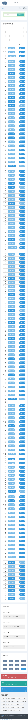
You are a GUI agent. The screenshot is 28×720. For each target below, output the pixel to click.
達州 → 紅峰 (23, 215)
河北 (11, 665)
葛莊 (8, 707)
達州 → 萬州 (23, 475)
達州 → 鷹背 (23, 524)
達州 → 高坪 (23, 175)
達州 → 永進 (23, 537)
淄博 (22, 707)
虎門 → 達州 (11, 239)
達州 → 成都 (23, 97)
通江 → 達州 (11, 459)
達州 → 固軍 (23, 199)
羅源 (8, 701)
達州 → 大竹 (23, 125)
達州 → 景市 (23, 262)
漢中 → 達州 (11, 203)
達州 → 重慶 (23, 101)
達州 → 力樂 (23, 302)
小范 (10, 710)
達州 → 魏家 (23, 479)
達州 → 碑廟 (23, 81)
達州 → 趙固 (23, 570)
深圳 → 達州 (11, 425)
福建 (23, 665)
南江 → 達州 (11, 358)
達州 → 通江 (23, 459)
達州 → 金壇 (23, 270)
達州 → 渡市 (23, 141)
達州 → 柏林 (23, 52)
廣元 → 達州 (11, 187)
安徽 (5, 669)
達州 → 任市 (23, 417)
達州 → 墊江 (23, 133)
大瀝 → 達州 (11, 105)
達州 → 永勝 (23, 541)
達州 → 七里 (23, 395)
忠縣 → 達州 (11, 578)
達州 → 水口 (23, 445)
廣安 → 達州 (11, 183)
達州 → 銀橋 (23, 533)
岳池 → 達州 (11, 562)
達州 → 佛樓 (23, 158)
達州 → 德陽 (23, 129)
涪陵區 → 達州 (12, 166)
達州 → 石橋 (23, 429)
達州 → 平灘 (23, 378)
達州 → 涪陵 (23, 162)
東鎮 (3, 701)
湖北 (11, 669)
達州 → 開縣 (23, 282)
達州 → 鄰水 (23, 306)
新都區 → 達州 (12, 491)
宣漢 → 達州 (11, 500)
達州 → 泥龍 (23, 370)
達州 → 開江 (23, 278)
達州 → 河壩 (23, 207)
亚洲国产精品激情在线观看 (6, 719)
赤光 (22, 704)
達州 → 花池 (23, 223)
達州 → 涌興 (23, 545)
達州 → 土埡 (23, 463)
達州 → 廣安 (23, 183)
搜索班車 (20, 14)
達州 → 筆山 (23, 89)
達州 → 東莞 (23, 137)
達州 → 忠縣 (23, 578)
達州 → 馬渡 (23, 326)
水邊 (12, 701)
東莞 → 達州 (11, 137)
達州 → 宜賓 (23, 512)
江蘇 (17, 661)
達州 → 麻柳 (23, 330)
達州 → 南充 (23, 354)
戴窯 (8, 698)
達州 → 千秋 (23, 387)
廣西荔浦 (4, 710)
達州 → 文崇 (23, 483)
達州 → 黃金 (23, 227)
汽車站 (2, 715)
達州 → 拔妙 (23, 65)
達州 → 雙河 (23, 437)
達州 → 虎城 (23, 231)
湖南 (17, 669)
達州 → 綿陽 (23, 338)
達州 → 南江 (23, 358)
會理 (3, 704)
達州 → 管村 (23, 179)
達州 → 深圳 (23, 425)
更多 (23, 669)
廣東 (5, 661)
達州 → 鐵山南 (23, 454)
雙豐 (12, 704)
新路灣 (13, 698)
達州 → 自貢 (23, 590)
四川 (5, 665)
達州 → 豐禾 (23, 154)
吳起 (3, 707)
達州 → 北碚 (23, 77)
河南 (17, 665)
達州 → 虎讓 (23, 243)
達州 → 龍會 (23, 314)
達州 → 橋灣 (23, 391)
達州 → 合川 (23, 211)
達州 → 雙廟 (23, 441)
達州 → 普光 (23, 382)
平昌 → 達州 (11, 374)
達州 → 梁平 (23, 294)
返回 (2, 8)
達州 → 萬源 (23, 471)
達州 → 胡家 (23, 235)
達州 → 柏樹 (23, 61)
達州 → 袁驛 (23, 553)
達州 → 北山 (23, 85)
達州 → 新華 (23, 496)
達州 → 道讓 (23, 109)
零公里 (19, 698)
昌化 (3, 698)
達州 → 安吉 (23, 48)
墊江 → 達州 (11, 133)
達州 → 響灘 (23, 487)
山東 (23, 661)
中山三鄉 (23, 701)
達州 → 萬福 (23, 467)
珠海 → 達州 (11, 586)
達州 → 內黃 (23, 362)
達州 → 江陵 (23, 254)
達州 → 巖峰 (23, 504)
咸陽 (19, 710)
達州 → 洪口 (23, 219)
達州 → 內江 (23, 366)
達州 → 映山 (23, 529)
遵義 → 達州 (11, 598)
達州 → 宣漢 (23, 500)
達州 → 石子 (23, 433)
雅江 (8, 704)
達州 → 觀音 (23, 191)
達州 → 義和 (23, 516)
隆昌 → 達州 (11, 310)
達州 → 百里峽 (23, 56)
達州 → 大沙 (23, 113)
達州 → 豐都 (23, 150)
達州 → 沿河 (23, 508)
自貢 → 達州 (11, 590)
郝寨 (17, 707)
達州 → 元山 (23, 549)
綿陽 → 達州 (11, 338)
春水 (17, 701)
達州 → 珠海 (23, 586)
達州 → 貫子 (23, 195)
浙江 (11, 661)
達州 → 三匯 (23, 421)
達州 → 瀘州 (23, 322)
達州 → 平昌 (23, 374)
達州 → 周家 (23, 582)
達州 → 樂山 (23, 290)
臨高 (12, 707)
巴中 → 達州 (11, 73)
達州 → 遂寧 (23, 450)
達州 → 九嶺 (23, 274)
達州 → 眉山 (23, 334)
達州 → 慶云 (23, 409)
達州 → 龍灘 (23, 318)
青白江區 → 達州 (12, 399)
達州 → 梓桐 (23, 594)
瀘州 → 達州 (11, 322)
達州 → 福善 (23, 171)
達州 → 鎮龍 (23, 574)
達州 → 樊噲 (23, 145)
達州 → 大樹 (23, 117)
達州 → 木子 (23, 346)
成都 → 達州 (11, 97)
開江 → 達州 (11, 278)
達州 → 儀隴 (23, 520)
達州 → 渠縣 (23, 413)
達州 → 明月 (23, 342)
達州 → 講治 (23, 258)
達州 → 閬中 (23, 298)
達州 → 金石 (23, 266)
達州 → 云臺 (23, 566)
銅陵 (24, 698)
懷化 (15, 710)
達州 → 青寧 (23, 405)
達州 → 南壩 (23, 350)
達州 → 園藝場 (23, 557)
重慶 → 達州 (11, 101)
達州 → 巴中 (23, 73)
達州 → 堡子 (23, 69)
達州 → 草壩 (23, 93)
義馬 (17, 704)
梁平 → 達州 (11, 294)
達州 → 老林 (23, 286)
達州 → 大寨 (23, 121)
